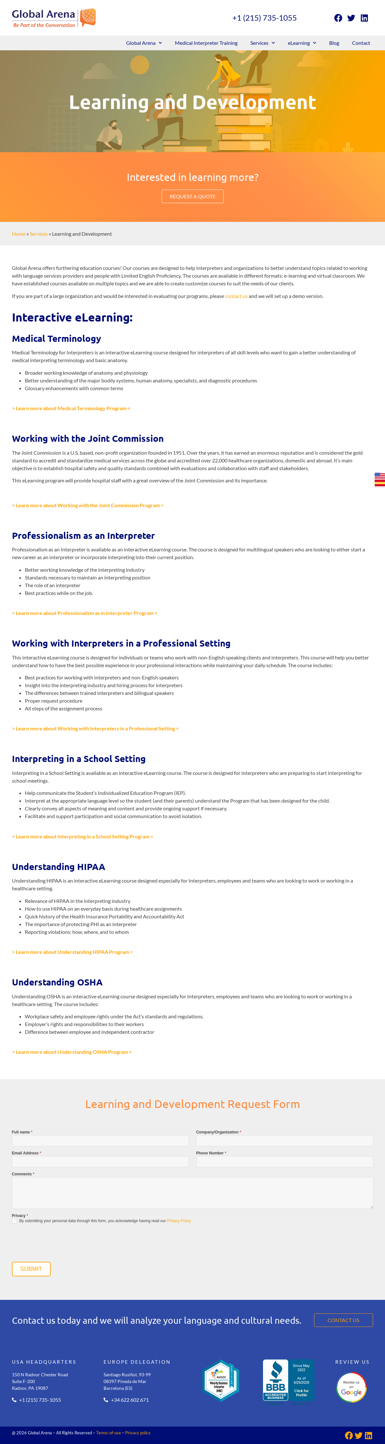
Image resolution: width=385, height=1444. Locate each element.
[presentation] (61, 1244)
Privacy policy (138, 1432)
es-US (380, 483)
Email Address (26, 1153)
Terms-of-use (108, 1432)
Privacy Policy (179, 1221)
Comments (23, 1174)
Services (262, 43)
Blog (334, 43)
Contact (361, 43)
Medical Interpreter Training (206, 43)
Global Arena (144, 43)
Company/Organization (218, 1132)
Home (18, 234)
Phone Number (211, 1153)
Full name (22, 1132)
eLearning (302, 43)
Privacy (20, 1216)
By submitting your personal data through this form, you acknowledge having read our (101, 1221)
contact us (236, 296)
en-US (380, 476)
